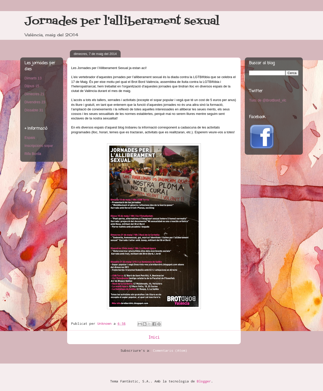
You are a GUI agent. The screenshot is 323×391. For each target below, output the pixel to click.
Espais (29, 138)
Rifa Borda (32, 154)
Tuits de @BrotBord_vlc (267, 100)
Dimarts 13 (33, 78)
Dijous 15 (31, 86)
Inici (154, 337)
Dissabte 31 (33, 110)
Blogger (204, 381)
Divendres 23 (34, 102)
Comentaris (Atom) (170, 350)
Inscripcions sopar (38, 146)
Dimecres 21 (34, 94)
